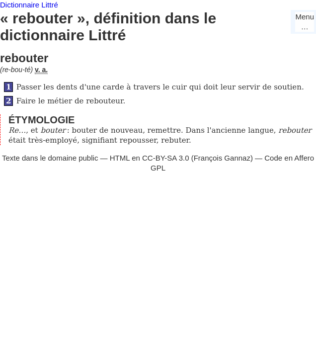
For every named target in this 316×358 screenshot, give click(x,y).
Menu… (304, 21)
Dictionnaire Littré (29, 4)
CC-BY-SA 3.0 (165, 158)
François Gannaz (222, 158)
